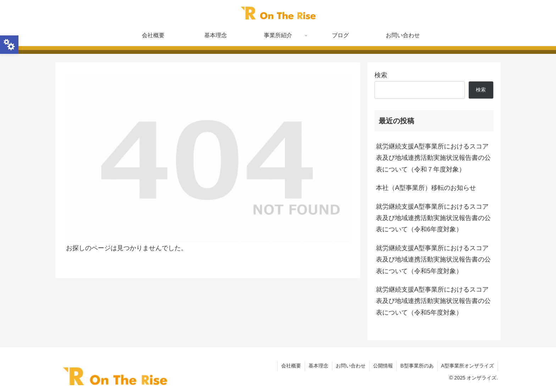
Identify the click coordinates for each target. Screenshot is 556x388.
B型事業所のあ (416, 366)
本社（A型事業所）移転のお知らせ (426, 187)
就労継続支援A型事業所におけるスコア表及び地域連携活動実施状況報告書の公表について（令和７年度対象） (433, 158)
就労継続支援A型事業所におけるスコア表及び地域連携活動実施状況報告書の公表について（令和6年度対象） (433, 218)
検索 (380, 75)
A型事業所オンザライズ (467, 366)
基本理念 (318, 366)
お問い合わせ (351, 366)
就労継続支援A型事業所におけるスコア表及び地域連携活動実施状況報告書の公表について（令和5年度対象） (433, 259)
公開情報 (383, 366)
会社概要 (291, 366)
